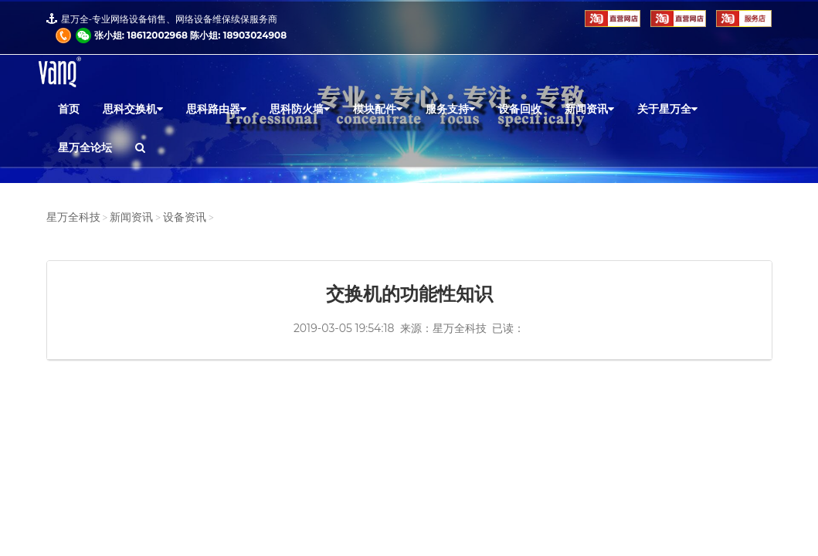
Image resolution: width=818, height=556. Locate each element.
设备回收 (519, 109)
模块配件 (377, 109)
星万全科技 (73, 217)
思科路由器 (216, 109)
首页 (69, 109)
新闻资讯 (589, 109)
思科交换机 (133, 109)
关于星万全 (667, 109)
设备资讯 (184, 217)
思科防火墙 (300, 109)
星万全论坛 (85, 147)
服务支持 (450, 109)
